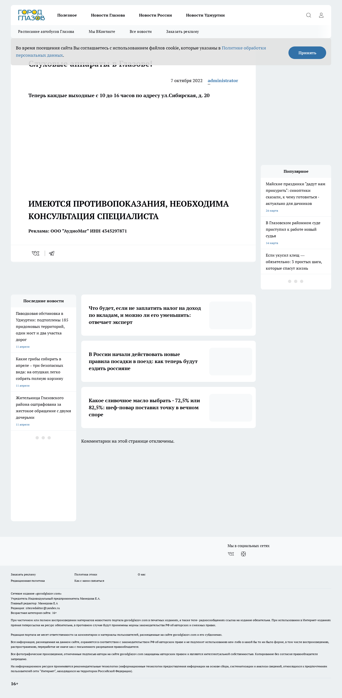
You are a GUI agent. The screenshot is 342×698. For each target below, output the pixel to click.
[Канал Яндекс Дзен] (243, 554)
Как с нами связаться (89, 581)
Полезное (67, 15)
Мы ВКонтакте (102, 31)
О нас (142, 574)
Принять (307, 52)
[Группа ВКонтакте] (231, 554)
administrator (223, 80)
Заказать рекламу (182, 31)
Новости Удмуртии (205, 15)
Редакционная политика (28, 581)
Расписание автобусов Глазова (46, 31)
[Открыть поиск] (309, 15)
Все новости (141, 31)
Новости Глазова (108, 15)
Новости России (155, 15)
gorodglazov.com (136, 620)
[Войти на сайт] (321, 15)
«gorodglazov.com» (48, 593)
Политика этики (85, 574)
